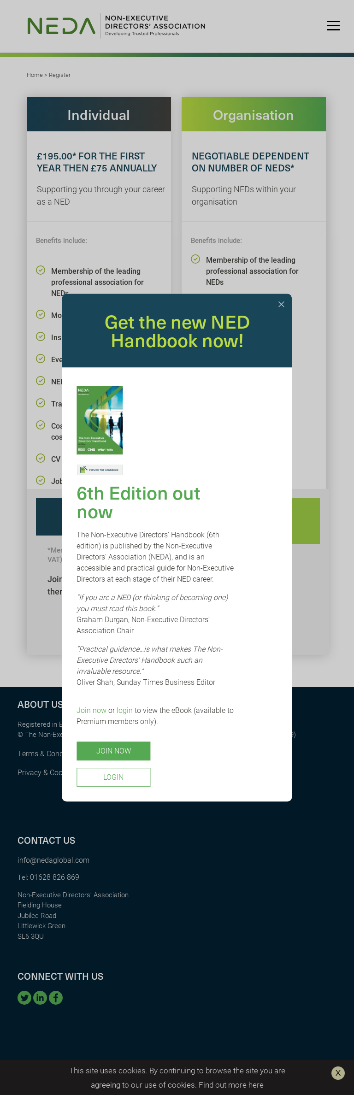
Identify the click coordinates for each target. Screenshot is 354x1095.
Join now (91, 710)
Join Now (113, 750)
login (125, 710)
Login (113, 777)
